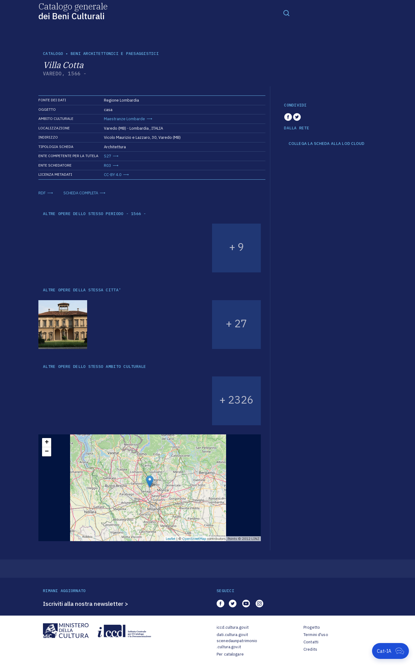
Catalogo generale (73, 11)
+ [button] (47, 442)
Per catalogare (230, 654)
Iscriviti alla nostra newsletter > (85, 603)
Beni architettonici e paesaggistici (115, 53)
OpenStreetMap (194, 539)
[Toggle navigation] (286, 12)
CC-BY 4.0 (113, 174)
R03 (107, 165)
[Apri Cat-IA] (390, 651)
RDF (42, 193)
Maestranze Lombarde (124, 118)
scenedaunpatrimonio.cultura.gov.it (237, 643)
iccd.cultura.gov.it (233, 627)
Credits (310, 649)
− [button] (47, 451)
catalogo (53, 53)
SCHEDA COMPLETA (80, 193)
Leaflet (171, 539)
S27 (107, 156)
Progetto (311, 627)
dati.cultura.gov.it (232, 634)
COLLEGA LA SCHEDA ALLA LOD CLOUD (326, 143)
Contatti (310, 642)
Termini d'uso (315, 634)
